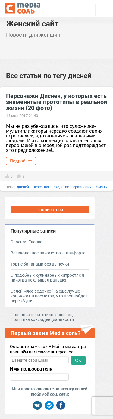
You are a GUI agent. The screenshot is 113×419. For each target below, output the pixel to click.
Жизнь (101, 186)
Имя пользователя (31, 368)
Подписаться (49, 209)
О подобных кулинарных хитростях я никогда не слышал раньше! (47, 277)
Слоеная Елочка (26, 242)
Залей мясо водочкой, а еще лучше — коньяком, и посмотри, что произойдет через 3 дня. (49, 295)
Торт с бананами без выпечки (40, 264)
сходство (61, 186)
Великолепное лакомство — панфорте (48, 253)
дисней (23, 186)
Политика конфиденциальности (42, 319)
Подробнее (21, 161)
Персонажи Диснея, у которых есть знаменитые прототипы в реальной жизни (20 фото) (56, 102)
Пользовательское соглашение (41, 314)
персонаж (41, 186)
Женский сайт (32, 23)
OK (78, 360)
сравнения (82, 186)
